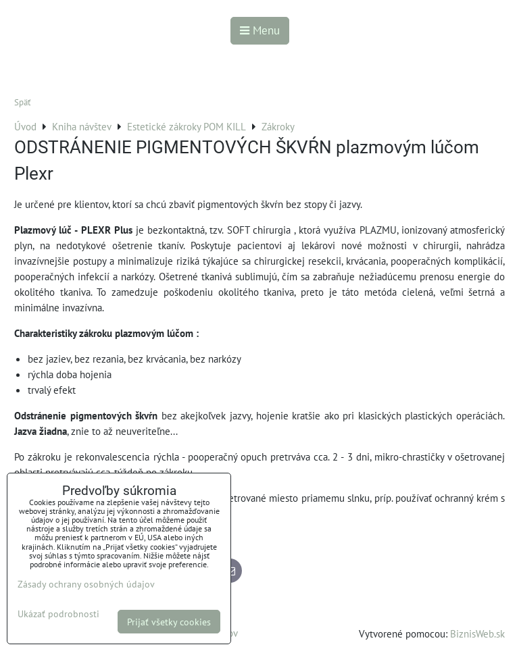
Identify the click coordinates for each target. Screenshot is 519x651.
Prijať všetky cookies (169, 621)
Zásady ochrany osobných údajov (86, 583)
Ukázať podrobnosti (58, 613)
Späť (22, 102)
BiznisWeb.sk (477, 633)
